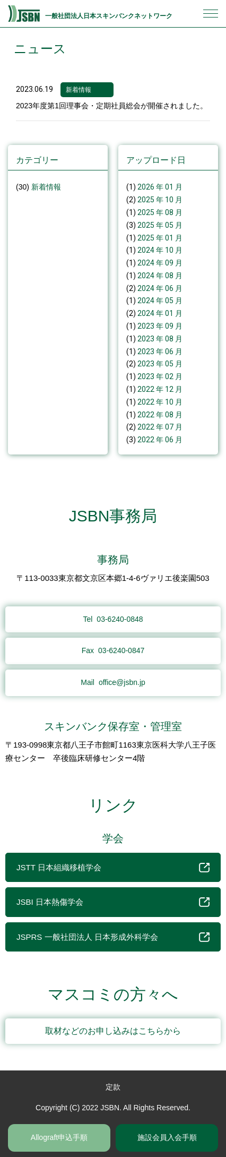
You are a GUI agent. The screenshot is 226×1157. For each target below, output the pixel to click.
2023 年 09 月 (159, 326)
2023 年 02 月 (159, 376)
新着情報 (78, 89)
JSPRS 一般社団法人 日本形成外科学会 (113, 937)
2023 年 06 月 (159, 351)
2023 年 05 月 (159, 363)
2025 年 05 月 (159, 225)
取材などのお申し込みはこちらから (113, 1030)
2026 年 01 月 (159, 187)
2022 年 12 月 (159, 389)
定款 (113, 1087)
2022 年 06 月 (159, 439)
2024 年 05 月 (159, 300)
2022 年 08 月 (159, 414)
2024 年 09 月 (159, 263)
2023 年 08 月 (159, 339)
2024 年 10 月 (159, 250)
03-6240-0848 (113, 619)
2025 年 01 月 (159, 238)
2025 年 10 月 (159, 199)
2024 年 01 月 (159, 313)
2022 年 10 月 (159, 402)
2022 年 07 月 (159, 427)
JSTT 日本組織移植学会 (113, 867)
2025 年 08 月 (159, 212)
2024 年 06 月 (159, 288)
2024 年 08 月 (159, 275)
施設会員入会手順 (167, 1137)
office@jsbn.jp (113, 682)
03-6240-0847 (113, 650)
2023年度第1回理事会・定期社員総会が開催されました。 (111, 105)
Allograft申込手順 (59, 1137)
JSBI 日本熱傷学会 (113, 902)
